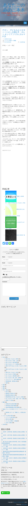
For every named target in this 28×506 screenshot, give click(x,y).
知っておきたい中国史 (11, 374)
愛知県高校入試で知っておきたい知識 (14, 397)
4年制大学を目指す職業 (11, 403)
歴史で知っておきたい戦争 (12, 359)
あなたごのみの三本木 (14, 7)
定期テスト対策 (9, 400)
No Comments (7, 42)
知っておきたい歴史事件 (11, 376)
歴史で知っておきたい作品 (12, 372)
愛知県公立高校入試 (10, 393)
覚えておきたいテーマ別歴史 (12, 364)
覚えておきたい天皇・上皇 (12, 360)
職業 (4, 402)
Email (3, 262)
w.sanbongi (22, 42)
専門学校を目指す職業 (11, 405)
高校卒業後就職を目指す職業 (12, 407)
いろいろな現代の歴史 (8, 415)
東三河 (7, 391)
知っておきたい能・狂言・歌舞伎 (13, 377)
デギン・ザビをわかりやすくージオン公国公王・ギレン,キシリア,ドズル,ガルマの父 (14, 33)
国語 (4, 386)
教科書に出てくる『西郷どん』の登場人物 (15, 412)
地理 (7, 383)
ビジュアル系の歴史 (10, 417)
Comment (4, 281)
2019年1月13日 (8, 39)
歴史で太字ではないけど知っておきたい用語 (16, 366)
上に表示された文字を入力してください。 (12, 277)
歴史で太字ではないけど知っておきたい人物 (16, 369)
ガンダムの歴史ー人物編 (10, 40)
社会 (4, 357)
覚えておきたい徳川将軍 (11, 362)
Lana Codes (24, 504)
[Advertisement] (14, 166)
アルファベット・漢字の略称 (12, 379)
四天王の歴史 (9, 419)
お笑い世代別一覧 (21, 235)
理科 (4, 388)
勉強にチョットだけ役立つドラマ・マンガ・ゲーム (15, 409)
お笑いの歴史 (9, 422)
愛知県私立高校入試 (10, 395)
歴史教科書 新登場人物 (11, 381)
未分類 (4, 424)
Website (4, 268)
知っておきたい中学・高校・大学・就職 (15, 398)
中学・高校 (5, 390)
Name (3, 256)
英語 (4, 384)
